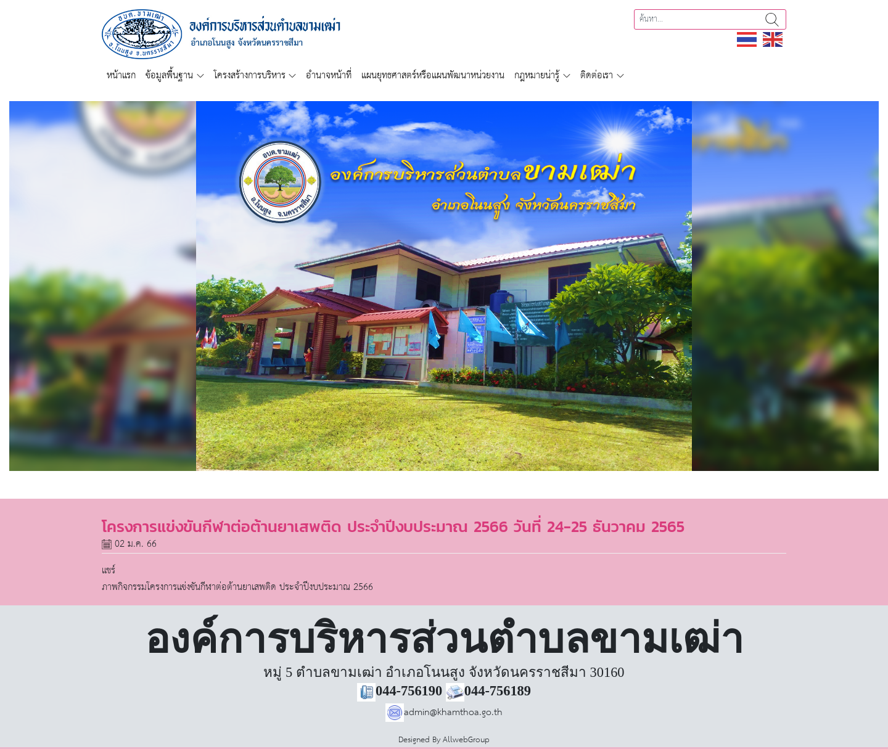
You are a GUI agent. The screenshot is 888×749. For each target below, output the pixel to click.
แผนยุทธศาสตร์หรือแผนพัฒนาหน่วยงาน (432, 75)
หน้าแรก (121, 75)
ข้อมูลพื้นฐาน (169, 75)
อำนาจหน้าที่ (329, 75)
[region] (444, 286)
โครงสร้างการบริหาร (250, 75)
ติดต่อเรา (596, 75)
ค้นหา (772, 19)
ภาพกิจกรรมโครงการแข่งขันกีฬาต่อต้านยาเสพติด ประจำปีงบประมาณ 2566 (237, 587)
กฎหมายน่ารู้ (536, 75)
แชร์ (108, 570)
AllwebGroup (466, 740)
